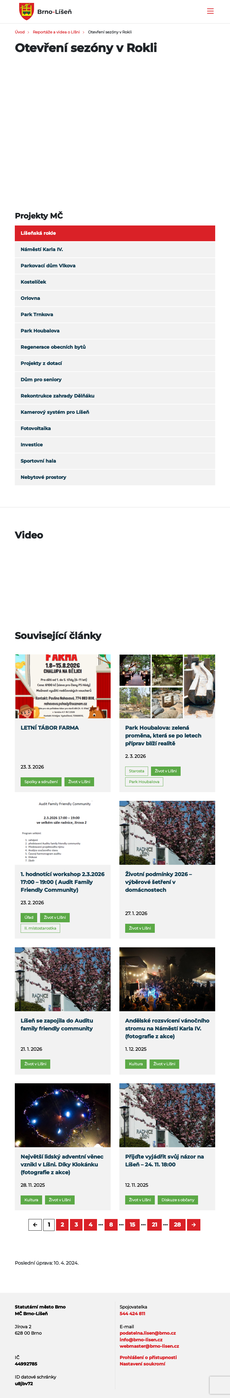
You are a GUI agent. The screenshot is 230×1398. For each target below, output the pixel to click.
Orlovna (30, 298)
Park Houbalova (40, 331)
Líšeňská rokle (38, 233)
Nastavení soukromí (142, 1364)
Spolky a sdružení (41, 781)
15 (132, 1224)
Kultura (136, 1064)
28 (177, 1224)
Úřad (28, 917)
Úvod (20, 32)
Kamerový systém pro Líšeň (55, 412)
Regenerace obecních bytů (53, 347)
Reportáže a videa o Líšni (56, 32)
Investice (32, 444)
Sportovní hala (38, 461)
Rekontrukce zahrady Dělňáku (57, 396)
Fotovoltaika (36, 428)
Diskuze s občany (177, 1199)
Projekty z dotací (41, 363)
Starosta (136, 771)
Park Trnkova (37, 314)
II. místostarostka (40, 928)
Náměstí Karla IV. (42, 249)
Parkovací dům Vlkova (48, 265)
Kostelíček (33, 282)
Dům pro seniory (41, 379)
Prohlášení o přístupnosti (148, 1357)
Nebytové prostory (43, 477)
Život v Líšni (79, 781)
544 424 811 (132, 1313)
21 (154, 1224)
